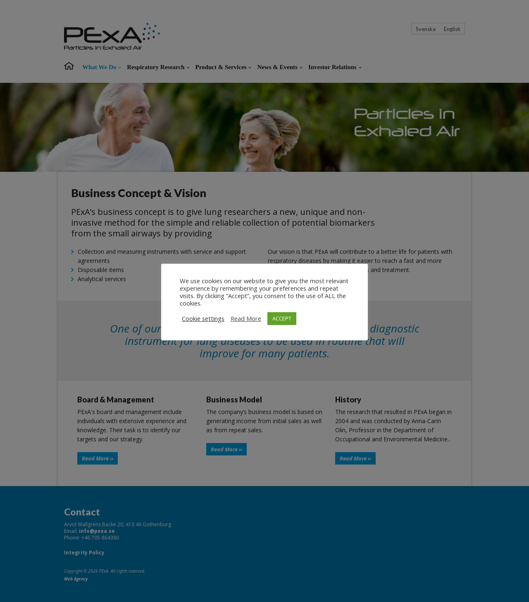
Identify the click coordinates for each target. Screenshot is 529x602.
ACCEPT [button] (281, 318)
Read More (246, 318)
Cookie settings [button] (203, 318)
